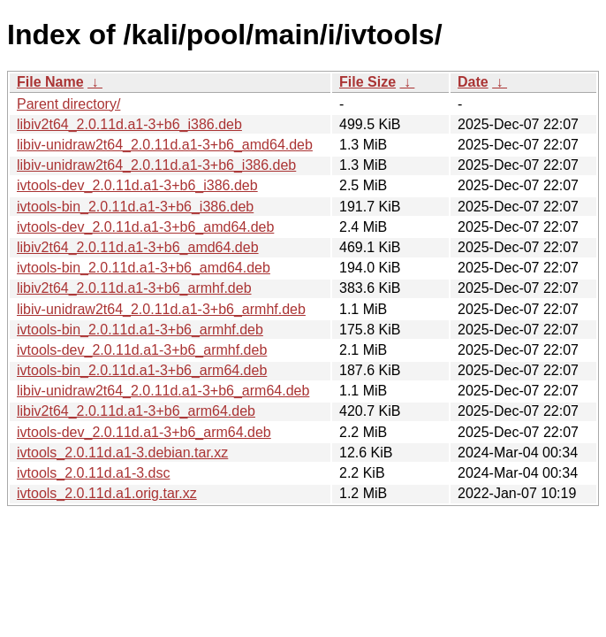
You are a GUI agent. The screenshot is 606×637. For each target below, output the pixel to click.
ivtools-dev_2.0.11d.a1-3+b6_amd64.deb (145, 226)
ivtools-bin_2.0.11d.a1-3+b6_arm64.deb (142, 370)
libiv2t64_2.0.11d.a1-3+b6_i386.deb (129, 124)
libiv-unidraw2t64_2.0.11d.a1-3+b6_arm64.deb (163, 390)
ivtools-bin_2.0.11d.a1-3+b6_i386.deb (135, 206)
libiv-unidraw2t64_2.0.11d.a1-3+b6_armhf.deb (161, 309)
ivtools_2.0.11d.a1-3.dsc (93, 472)
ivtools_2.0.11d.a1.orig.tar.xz (107, 493)
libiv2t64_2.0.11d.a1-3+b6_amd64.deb (138, 247)
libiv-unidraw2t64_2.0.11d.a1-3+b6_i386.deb (156, 165)
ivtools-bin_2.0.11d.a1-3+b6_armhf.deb (140, 329)
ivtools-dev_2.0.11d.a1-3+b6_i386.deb (137, 185)
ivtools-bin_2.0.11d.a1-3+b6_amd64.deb (143, 267)
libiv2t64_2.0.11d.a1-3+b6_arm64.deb (136, 410)
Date (473, 81)
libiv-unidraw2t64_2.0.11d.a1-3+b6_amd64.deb (165, 144)
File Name (50, 81)
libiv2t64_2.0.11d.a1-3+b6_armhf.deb (134, 287)
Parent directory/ (68, 103)
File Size (367, 81)
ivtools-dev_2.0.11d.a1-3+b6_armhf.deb (142, 349)
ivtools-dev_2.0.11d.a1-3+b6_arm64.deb (144, 432)
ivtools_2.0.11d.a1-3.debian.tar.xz (122, 452)
